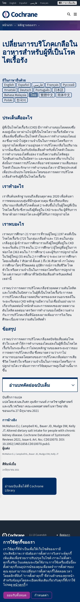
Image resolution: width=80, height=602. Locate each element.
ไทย (4, 2)
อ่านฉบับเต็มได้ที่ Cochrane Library (24, 488)
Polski (8, 100)
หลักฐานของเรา (27, 25)
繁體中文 (47, 95)
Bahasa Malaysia (15, 95)
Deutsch (25, 90)
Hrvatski (10, 90)
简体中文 (63, 95)
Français (44, 2)
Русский (68, 85)
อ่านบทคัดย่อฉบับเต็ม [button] (29, 385)
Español (23, 2)
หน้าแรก (7, 25)
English (13, 2)
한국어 (21, 100)
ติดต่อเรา (65, 535)
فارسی (33, 2)
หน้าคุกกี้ (19, 585)
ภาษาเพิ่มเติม (67, 2)
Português (42, 90)
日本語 (58, 90)
